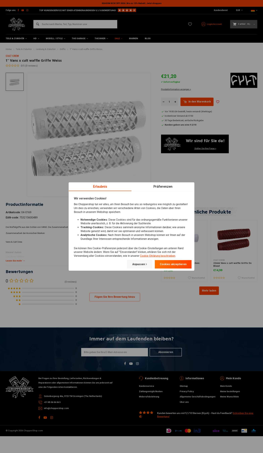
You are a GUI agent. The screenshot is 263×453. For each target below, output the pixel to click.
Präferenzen (162, 186)
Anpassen (139, 264)
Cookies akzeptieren (173, 264)
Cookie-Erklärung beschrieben (157, 255)
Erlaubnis (100, 186)
